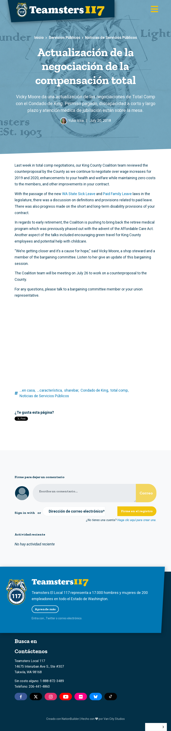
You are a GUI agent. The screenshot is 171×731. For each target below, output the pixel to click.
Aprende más (45, 609)
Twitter (50, 618)
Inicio (39, 37)
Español (152, 727)
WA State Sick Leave (78, 194)
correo (62, 618)
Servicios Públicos (64, 37)
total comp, (119, 390)
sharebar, (71, 390)
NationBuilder (70, 718)
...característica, (49, 390)
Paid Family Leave (117, 194)
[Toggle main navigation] (154, 9)
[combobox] (156, 727)
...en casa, (27, 390)
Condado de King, (95, 390)
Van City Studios (114, 718)
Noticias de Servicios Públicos (111, 37)
